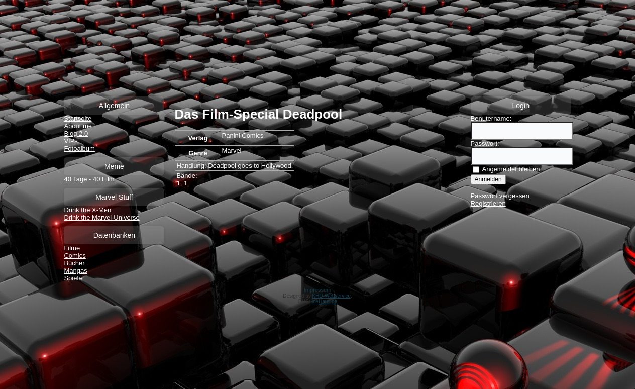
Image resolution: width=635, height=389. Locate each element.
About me (78, 126)
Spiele (73, 278)
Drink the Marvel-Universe (101, 217)
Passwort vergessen (500, 196)
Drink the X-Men (87, 210)
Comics (74, 255)
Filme (72, 248)
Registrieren (488, 203)
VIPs (70, 141)
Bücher (74, 263)
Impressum (317, 290)
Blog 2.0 (76, 133)
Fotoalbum (79, 148)
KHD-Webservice (331, 296)
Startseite (77, 118)
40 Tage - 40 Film (89, 179)
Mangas (75, 270)
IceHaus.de (325, 301)
